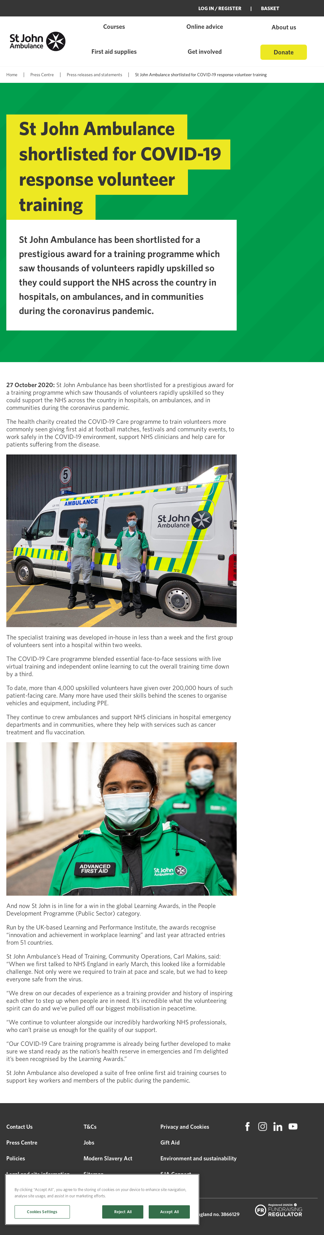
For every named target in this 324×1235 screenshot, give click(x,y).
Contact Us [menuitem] (19, 1126)
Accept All (169, 1211)
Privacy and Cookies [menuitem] (184, 1126)
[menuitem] (247, 1127)
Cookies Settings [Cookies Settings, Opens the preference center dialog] (42, 1211)
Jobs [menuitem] (89, 1142)
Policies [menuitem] (15, 1158)
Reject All (123, 1211)
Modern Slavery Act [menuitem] (108, 1158)
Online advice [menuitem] (204, 26)
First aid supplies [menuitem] (114, 51)
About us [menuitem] (283, 27)
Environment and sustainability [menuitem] (198, 1158)
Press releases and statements (94, 74)
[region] (102, 1199)
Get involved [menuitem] (205, 51)
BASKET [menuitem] (270, 8)
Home (11, 74)
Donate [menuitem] (284, 52)
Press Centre (42, 74)
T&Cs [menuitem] (90, 1126)
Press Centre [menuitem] (21, 1142)
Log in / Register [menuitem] (219, 8)
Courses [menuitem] (114, 26)
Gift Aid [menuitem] (170, 1142)
